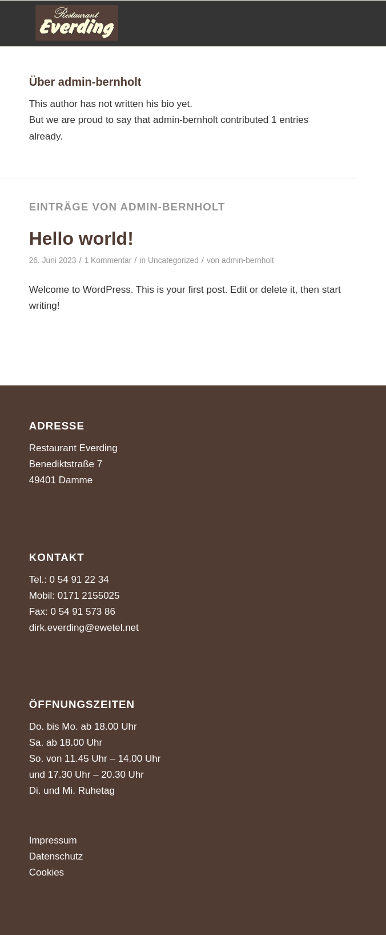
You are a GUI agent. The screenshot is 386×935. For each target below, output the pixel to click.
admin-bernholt (248, 260)
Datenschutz (56, 856)
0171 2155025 (87, 595)
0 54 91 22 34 (79, 579)
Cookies (46, 872)
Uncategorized (173, 260)
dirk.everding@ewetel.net (84, 627)
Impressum (53, 840)
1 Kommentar (108, 260)
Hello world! (81, 238)
